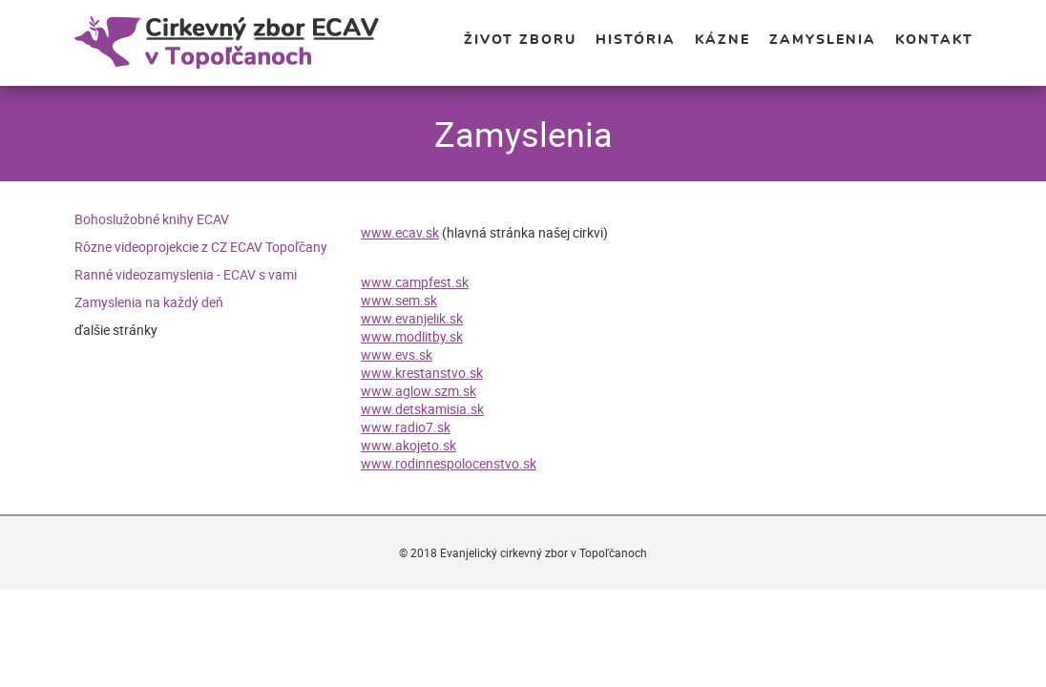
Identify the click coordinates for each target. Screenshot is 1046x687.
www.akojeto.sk (408, 445)
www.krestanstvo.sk (422, 373)
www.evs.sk (396, 354)
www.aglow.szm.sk (418, 391)
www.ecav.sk (400, 232)
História (636, 40)
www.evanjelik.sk (412, 318)
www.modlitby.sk (412, 336)
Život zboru (520, 40)
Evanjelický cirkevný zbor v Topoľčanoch (254, 43)
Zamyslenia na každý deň (148, 302)
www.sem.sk (399, 300)
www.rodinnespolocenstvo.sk (448, 463)
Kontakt (934, 40)
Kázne (722, 40)
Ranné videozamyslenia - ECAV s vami (185, 274)
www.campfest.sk (415, 282)
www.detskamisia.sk (422, 409)
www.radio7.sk (405, 427)
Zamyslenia (822, 40)
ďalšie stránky (115, 330)
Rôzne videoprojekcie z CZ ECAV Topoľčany (200, 247)
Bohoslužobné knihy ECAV (151, 219)
